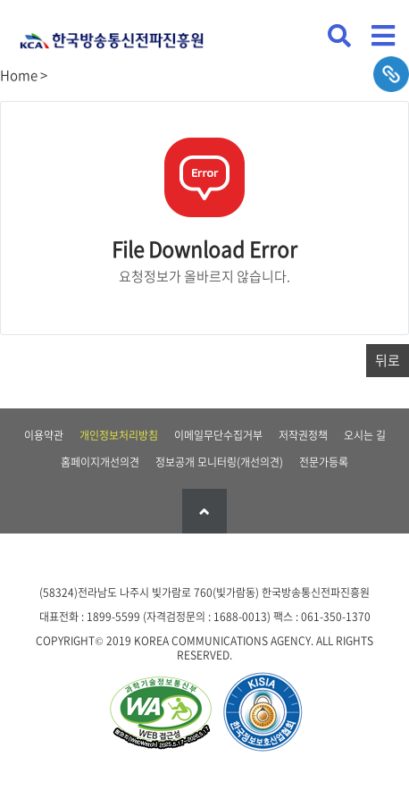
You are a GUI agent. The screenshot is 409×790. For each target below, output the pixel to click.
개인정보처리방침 (118, 435)
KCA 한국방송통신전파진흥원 (111, 33)
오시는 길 (365, 435)
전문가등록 (323, 462)
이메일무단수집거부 (218, 435)
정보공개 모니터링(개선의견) (219, 462)
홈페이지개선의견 (100, 462)
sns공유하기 (391, 74)
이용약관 (43, 435)
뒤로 (387, 360)
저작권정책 (303, 435)
